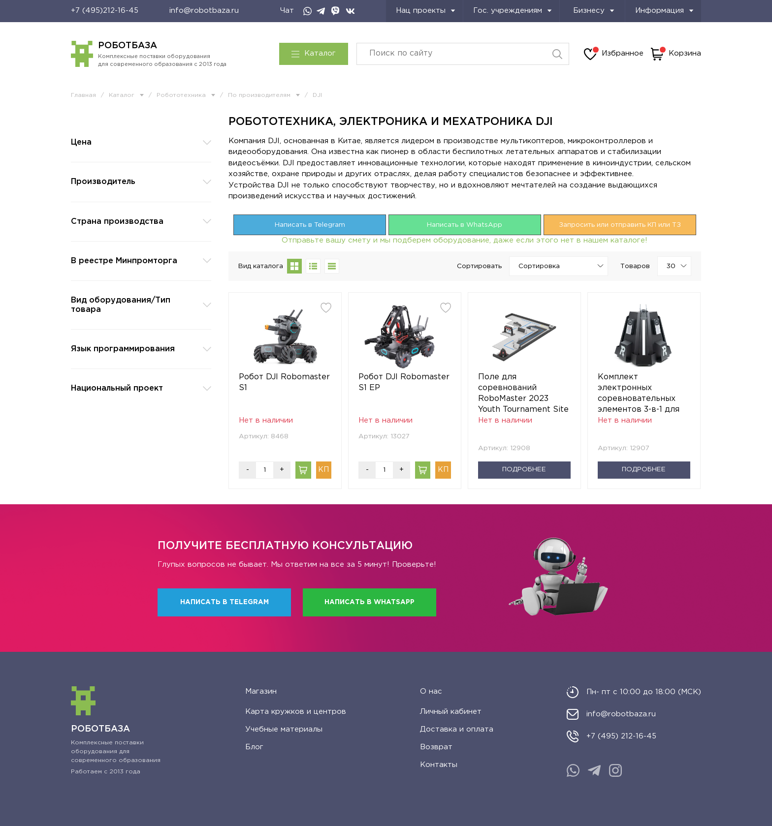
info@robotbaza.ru (204, 10)
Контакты (438, 765)
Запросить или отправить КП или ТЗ (620, 225)
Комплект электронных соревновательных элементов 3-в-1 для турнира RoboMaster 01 (640, 394)
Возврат (436, 747)
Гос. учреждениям (512, 10)
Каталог (313, 53)
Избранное (613, 54)
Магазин (261, 691)
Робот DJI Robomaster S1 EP (404, 382)
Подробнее (524, 469)
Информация (664, 10)
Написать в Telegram (310, 225)
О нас (431, 691)
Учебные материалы (283, 729)
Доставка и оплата (456, 729)
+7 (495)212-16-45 (104, 10)
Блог (254, 747)
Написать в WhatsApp (464, 225)
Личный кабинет (451, 711)
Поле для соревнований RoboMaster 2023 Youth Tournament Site (523, 393)
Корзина (676, 54)
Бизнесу (593, 10)
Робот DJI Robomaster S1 (284, 382)
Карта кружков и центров (295, 711)
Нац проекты (425, 10)
